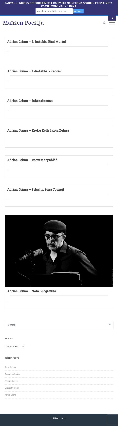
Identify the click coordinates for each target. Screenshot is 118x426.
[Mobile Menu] (112, 23)
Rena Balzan (10, 367)
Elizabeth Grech (12, 388)
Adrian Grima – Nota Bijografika (31, 291)
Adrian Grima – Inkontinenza (30, 101)
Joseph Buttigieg (12, 374)
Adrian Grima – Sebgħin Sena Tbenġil (35, 189)
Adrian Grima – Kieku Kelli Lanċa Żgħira (38, 130)
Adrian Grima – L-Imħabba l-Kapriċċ (34, 71)
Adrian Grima (10, 395)
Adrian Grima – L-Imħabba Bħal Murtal (36, 42)
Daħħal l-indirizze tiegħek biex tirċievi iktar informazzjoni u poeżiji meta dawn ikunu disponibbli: (58, 4)
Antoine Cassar (11, 381)
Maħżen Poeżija (23, 22)
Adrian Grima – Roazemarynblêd (32, 160)
